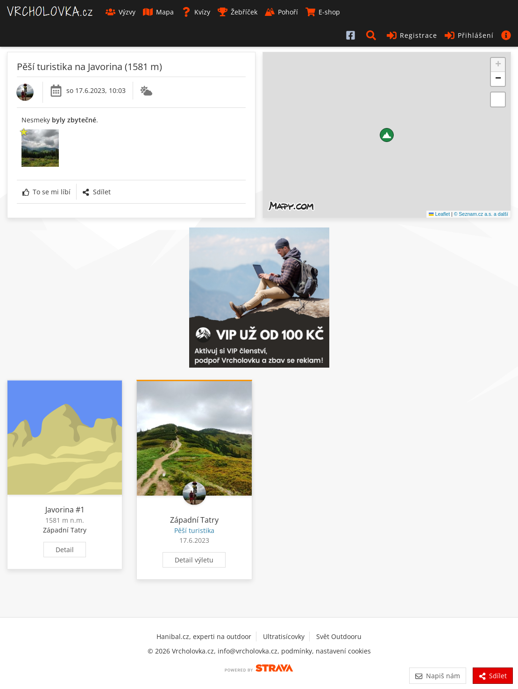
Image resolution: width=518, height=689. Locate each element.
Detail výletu (194, 559)
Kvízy (195, 12)
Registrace (412, 35)
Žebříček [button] (237, 12)
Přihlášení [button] (469, 35)
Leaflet (439, 214)
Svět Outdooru (339, 636)
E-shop (322, 12)
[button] (372, 35)
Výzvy (120, 12)
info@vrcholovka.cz (247, 650)
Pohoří (281, 12)
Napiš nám (437, 675)
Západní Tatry (64, 530)
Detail (65, 549)
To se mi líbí (46, 191)
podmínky (296, 650)
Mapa (158, 12)
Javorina (59, 509)
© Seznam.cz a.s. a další (481, 214)
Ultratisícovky (284, 636)
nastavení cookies (343, 650)
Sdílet (96, 191)
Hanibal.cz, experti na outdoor (203, 636)
